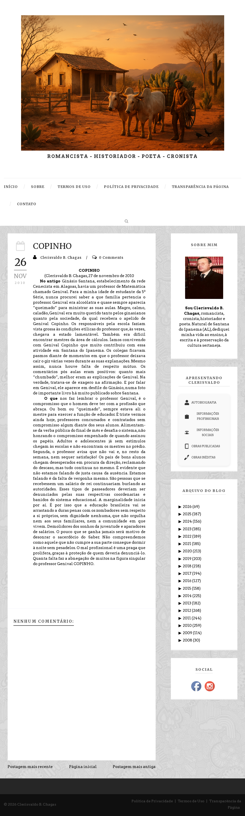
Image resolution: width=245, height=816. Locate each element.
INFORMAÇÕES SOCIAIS (201, 432)
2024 (188, 521)
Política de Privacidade (152, 801)
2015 (187, 588)
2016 (187, 581)
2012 (187, 610)
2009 (188, 633)
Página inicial (83, 766)
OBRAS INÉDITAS (199, 457)
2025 (187, 514)
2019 (187, 558)
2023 (187, 529)
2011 (187, 618)
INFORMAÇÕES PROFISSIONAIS (201, 416)
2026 (187, 506)
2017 (187, 573)
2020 (188, 551)
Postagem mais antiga (134, 766)
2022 (187, 536)
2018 (187, 566)
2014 (187, 596)
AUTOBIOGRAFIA (200, 402)
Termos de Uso (191, 801)
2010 (187, 625)
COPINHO (52, 246)
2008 (188, 640)
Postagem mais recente (30, 766)
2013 (187, 603)
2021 (187, 543)
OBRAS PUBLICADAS (202, 446)
